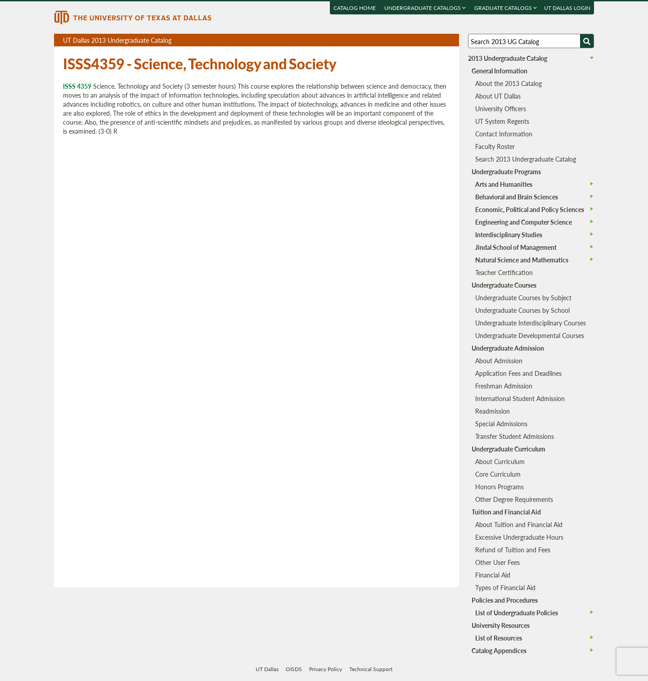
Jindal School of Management (516, 247)
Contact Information (503, 133)
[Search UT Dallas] (531, 41)
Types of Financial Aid (505, 587)
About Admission (498, 360)
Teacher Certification (504, 272)
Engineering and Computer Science (523, 221)
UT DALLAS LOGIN (567, 8)
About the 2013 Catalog (508, 83)
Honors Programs (499, 486)
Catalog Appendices (499, 650)
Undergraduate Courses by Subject (523, 297)
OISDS (294, 669)
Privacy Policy (325, 669)
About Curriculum (500, 461)
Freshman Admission (503, 385)
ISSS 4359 (77, 85)
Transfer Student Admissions (514, 436)
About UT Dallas (498, 95)
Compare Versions (450, 40)
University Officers (500, 108)
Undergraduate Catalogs (425, 8)
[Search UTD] (587, 41)
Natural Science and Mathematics (521, 259)
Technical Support (370, 669)
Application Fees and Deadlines (518, 373)
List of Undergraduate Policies (516, 612)
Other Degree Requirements (514, 499)
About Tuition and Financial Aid (518, 524)
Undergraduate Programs (506, 171)
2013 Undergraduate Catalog (507, 58)
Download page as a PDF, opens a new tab (419, 40)
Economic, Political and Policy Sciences (529, 209)
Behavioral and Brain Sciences (516, 196)
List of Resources (498, 637)
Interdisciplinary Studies (508, 234)
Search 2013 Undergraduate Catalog (525, 158)
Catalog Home (354, 8)
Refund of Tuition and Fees (512, 549)
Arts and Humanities (503, 184)
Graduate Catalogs (505, 8)
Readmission (492, 410)
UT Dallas (267, 669)
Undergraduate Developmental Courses (529, 335)
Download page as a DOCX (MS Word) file (430, 40)
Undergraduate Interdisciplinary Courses (530, 322)
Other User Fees (497, 562)
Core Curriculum (498, 473)
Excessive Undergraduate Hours (519, 536)
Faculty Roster (495, 146)
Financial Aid (492, 574)
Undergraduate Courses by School (522, 310)
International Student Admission (520, 398)
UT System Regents (502, 121)
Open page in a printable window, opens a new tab (440, 40)
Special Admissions (501, 423)
